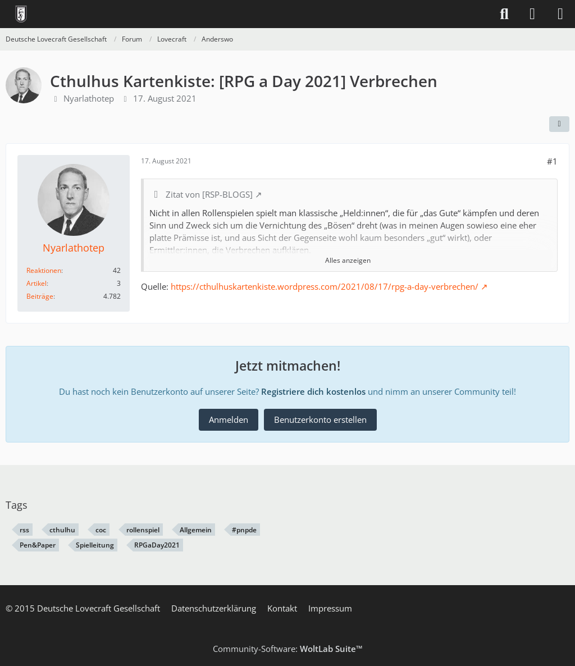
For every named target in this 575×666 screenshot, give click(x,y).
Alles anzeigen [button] (348, 260)
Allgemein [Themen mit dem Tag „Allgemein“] (196, 530)
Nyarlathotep (88, 98)
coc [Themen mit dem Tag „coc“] (100, 530)
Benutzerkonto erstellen (320, 419)
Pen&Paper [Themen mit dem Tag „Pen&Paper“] (38, 545)
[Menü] (560, 14)
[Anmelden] (532, 14)
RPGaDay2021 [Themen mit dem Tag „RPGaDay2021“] (157, 545)
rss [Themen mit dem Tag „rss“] (24, 530)
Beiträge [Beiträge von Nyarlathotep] (39, 296)
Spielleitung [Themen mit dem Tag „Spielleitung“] (95, 545)
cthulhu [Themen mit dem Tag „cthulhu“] (62, 530)
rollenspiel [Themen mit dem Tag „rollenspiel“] (142, 530)
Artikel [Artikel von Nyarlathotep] (36, 283)
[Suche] (504, 14)
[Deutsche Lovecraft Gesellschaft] (21, 14)
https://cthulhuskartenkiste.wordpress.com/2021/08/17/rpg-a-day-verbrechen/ (324, 286)
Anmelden (228, 419)
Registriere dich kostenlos (313, 391)
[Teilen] (559, 124)
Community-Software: (288, 648)
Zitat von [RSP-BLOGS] (209, 194)
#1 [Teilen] (552, 161)
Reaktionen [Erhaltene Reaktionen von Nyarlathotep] (43, 270)
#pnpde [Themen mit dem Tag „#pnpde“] (244, 530)
